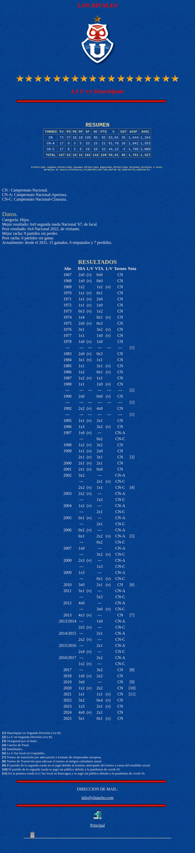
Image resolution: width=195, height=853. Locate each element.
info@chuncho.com (97, 808)
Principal (97, 835)
